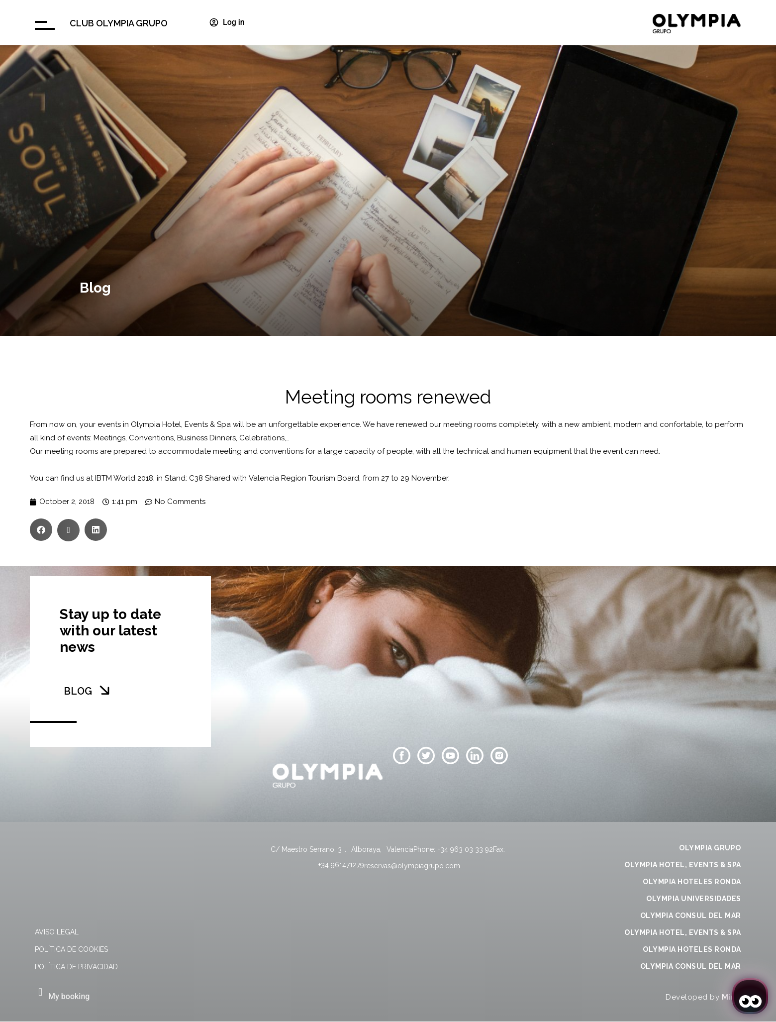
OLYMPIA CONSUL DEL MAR (690, 916)
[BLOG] (104, 690)
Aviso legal (57, 932)
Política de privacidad (76, 967)
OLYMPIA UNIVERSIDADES (693, 899)
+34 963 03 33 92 (465, 849)
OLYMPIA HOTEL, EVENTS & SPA (682, 865)
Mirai (732, 997)
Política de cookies (71, 949)
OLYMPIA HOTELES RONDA (692, 882)
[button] (41, 529)
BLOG (78, 691)
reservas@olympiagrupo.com (412, 866)
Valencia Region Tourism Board (304, 478)
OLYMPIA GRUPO (710, 848)
